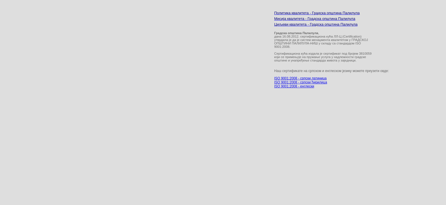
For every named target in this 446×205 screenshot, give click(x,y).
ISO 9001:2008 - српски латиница (300, 78)
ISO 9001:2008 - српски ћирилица (300, 82)
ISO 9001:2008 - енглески (294, 86)
